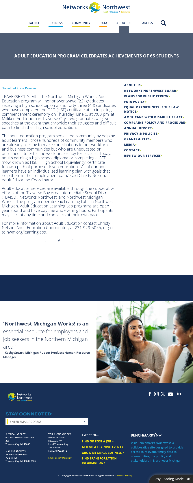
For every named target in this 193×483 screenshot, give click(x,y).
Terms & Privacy (123, 475)
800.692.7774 (55, 440)
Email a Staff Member (59, 457)
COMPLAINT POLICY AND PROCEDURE (154, 123)
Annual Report (138, 128)
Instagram (156, 394)
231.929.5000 (55, 447)
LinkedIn (179, 393)
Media (129, 145)
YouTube (170, 394)
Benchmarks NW (146, 435)
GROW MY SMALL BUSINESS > (103, 453)
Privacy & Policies (140, 134)
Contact (131, 150)
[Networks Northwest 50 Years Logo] (96, 7)
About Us (132, 85)
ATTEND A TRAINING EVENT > (103, 447)
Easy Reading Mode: (172, 479)
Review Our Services (142, 156)
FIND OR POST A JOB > (98, 441)
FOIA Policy (134, 102)
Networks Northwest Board (150, 91)
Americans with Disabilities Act (153, 117)
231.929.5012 (60, 450)
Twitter (163, 394)
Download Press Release (19, 88)
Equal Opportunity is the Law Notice (151, 109)
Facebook (149, 394)
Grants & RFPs (137, 139)
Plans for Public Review (146, 96)
